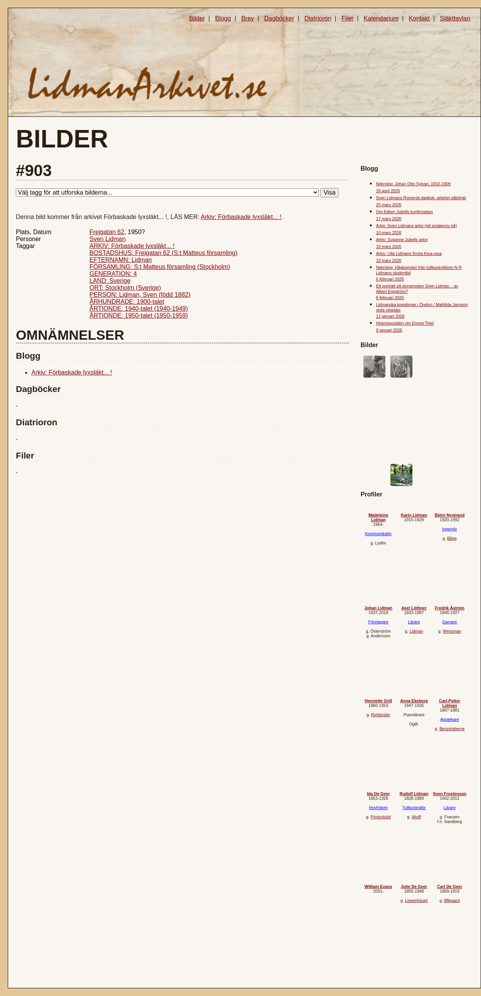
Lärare (414, 622)
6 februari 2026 (390, 279)
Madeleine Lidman (378, 517)
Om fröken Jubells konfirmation (404, 211)
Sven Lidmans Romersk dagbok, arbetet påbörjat (421, 197)
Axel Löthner (413, 608)
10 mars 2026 (388, 232)
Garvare (449, 622)
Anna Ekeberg (414, 700)
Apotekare (449, 719)
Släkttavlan (455, 18)
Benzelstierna (452, 728)
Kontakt (419, 18)
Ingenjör (449, 529)
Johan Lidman (378, 608)
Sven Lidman (107, 239)
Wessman (452, 631)
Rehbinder (380, 714)
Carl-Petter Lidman (449, 703)
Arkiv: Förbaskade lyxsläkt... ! (241, 217)
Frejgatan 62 (106, 232)
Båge (452, 538)
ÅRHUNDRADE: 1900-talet (126, 301)
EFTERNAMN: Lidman (120, 260)
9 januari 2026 (389, 330)
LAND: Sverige (110, 280)
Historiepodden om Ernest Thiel (405, 323)
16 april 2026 (388, 190)
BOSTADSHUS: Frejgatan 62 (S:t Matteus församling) (163, 253)
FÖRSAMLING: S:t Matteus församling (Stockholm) (159, 267)
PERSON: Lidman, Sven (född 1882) (140, 294)
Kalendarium (381, 18)
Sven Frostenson (449, 793)
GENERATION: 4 (113, 273)
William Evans (378, 886)
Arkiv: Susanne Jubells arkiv (402, 239)
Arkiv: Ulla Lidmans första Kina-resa (408, 253)
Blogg (223, 18)
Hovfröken (378, 807)
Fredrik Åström (449, 608)
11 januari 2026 (390, 316)
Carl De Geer (449, 886)
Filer (348, 18)
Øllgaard (452, 900)
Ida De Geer (378, 793)
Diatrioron (317, 18)
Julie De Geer (414, 886)
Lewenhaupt (416, 900)
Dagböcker (279, 18)
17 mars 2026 (388, 218)
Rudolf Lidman (414, 793)
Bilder (197, 18)
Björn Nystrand (450, 515)
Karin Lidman (414, 515)
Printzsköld (381, 817)
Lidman (416, 631)
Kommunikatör (378, 533)
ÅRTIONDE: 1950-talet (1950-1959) (138, 315)
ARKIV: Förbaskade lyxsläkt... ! (132, 246)
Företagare (378, 622)
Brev (247, 18)
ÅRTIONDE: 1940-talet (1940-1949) (138, 308)
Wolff (416, 817)
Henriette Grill (378, 700)
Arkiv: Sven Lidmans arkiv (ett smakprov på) (416, 225)
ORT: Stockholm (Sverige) (125, 287)
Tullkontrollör (414, 807)
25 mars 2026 (388, 204)
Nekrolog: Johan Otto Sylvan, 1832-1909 (413, 183)
